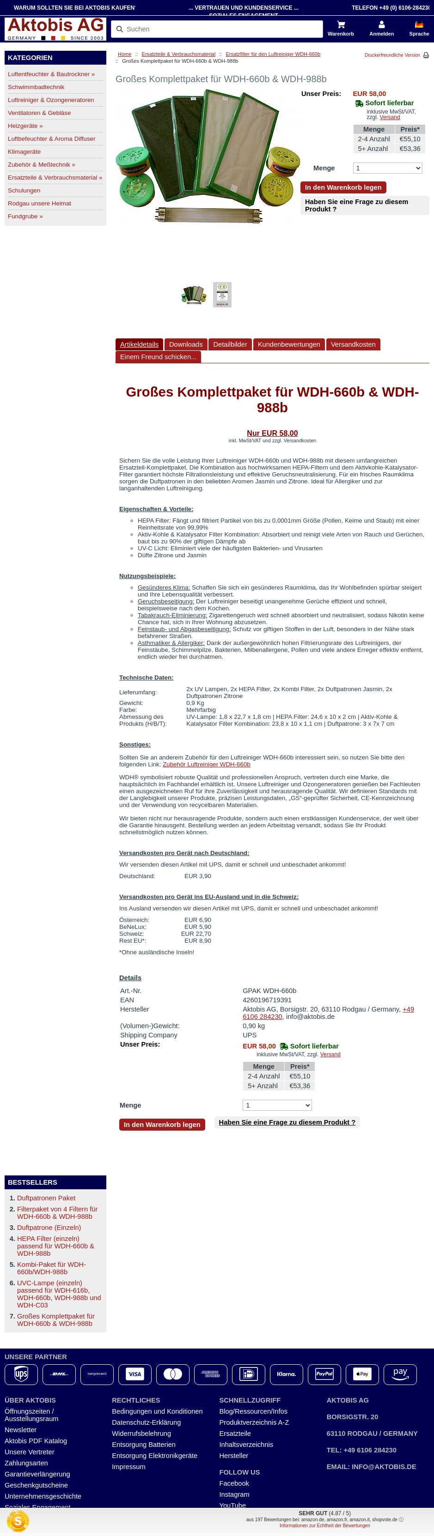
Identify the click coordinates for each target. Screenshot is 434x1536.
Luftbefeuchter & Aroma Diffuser (51, 138)
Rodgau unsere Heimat (39, 203)
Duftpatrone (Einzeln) (49, 1227)
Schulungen (24, 190)
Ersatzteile (235, 1433)
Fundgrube (25, 216)
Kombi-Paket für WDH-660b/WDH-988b (51, 1268)
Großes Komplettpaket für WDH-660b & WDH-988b (56, 1320)
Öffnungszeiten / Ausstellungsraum (32, 1415)
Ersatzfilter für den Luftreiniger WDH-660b (273, 54)
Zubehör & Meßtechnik (41, 164)
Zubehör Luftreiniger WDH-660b (207, 764)
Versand (390, 117)
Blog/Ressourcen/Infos (253, 1411)
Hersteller (234, 1455)
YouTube (233, 1505)
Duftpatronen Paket (46, 1198)
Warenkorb (341, 33)
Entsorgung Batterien (144, 1444)
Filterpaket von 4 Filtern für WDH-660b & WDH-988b (57, 1212)
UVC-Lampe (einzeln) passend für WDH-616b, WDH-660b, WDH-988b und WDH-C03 (59, 1294)
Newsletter (21, 1430)
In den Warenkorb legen (343, 187)
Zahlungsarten (26, 1463)
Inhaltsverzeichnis (247, 1444)
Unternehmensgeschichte (43, 1496)
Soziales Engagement (38, 1507)
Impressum (128, 1466)
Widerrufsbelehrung (141, 1433)
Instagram (235, 1494)
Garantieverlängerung (37, 1474)
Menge (324, 168)
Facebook (234, 1483)
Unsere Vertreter (30, 1452)
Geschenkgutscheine (36, 1485)
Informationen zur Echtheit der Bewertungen (325, 1525)
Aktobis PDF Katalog (36, 1441)
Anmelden (381, 33)
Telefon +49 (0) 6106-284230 (391, 8)
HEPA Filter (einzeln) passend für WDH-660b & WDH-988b (55, 1246)
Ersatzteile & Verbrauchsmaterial (55, 177)
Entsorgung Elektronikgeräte (154, 1455)
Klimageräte (24, 151)
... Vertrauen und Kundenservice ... (244, 8)
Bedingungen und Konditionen (157, 1411)
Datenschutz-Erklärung (146, 1422)
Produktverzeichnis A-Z (254, 1422)
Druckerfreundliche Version (392, 55)
